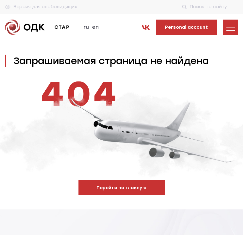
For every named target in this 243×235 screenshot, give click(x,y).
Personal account (186, 27)
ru (86, 27)
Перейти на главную (121, 187)
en (95, 27)
